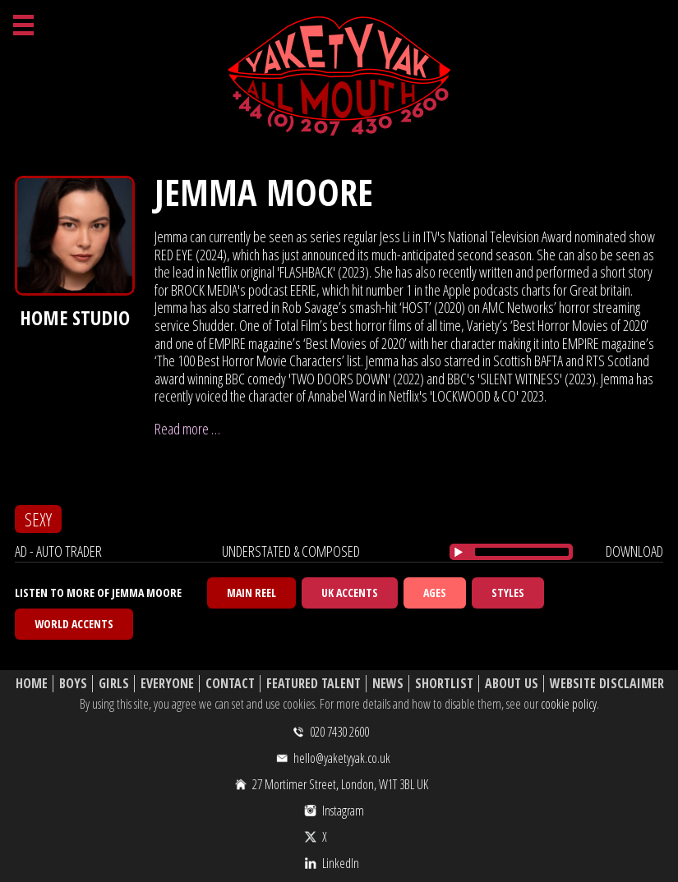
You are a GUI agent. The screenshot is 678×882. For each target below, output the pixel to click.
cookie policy (569, 704)
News (388, 683)
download (634, 551)
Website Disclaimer (607, 683)
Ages (434, 592)
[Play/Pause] (458, 551)
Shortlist (444, 683)
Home (32, 683)
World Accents (74, 624)
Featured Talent (313, 683)
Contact (230, 683)
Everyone (167, 683)
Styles (507, 592)
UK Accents (349, 592)
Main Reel (251, 592)
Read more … (187, 429)
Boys (73, 683)
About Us (511, 683)
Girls (114, 683)
